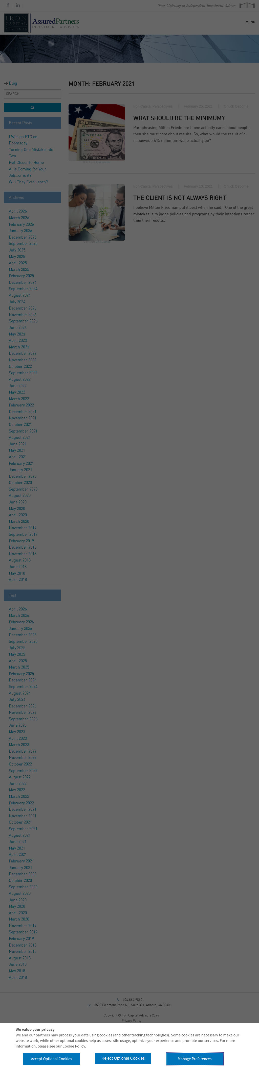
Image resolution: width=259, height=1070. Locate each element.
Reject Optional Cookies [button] (123, 1058)
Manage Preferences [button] (195, 1059)
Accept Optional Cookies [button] (51, 1059)
